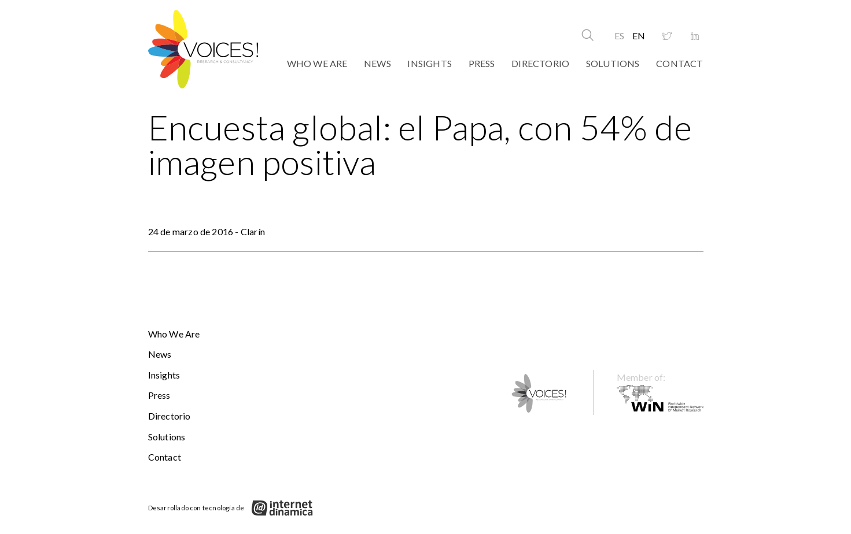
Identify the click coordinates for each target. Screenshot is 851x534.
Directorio (540, 63)
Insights (429, 63)
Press (482, 63)
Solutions (613, 63)
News (377, 63)
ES (619, 35)
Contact (679, 63)
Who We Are (317, 63)
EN (638, 35)
